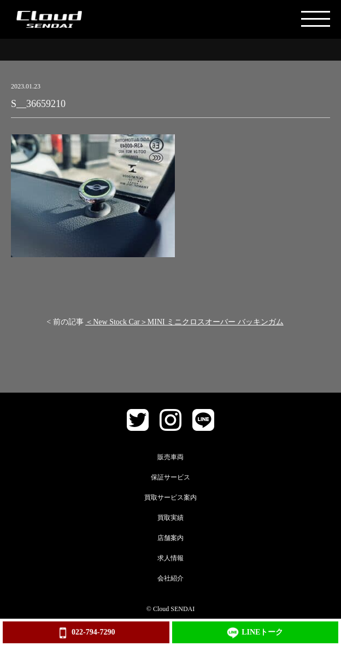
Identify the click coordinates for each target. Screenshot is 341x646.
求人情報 (170, 558)
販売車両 (170, 457)
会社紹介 (170, 578)
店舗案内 (170, 538)
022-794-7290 (86, 633)
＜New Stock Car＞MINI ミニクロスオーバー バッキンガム (184, 322)
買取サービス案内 (170, 497)
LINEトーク (255, 633)
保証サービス (170, 477)
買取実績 (170, 517)
